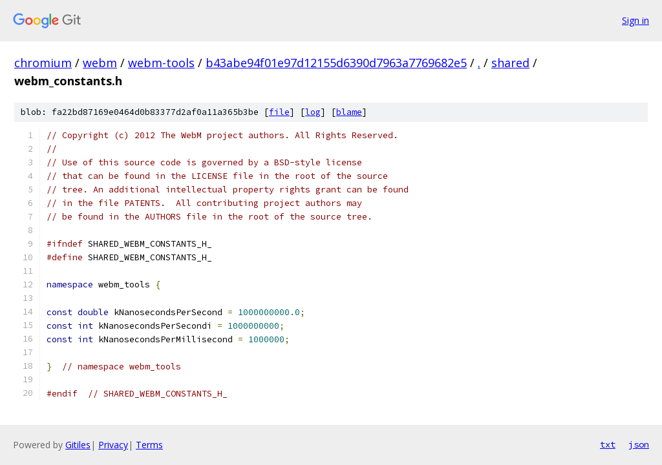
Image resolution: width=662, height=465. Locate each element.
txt (607, 444)
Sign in (635, 20)
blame (349, 112)
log (313, 112)
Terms (149, 445)
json (638, 444)
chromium (43, 62)
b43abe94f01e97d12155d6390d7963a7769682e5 (336, 62)
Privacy (113, 445)
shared (510, 62)
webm (100, 62)
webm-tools (161, 62)
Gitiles (78, 445)
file (279, 112)
